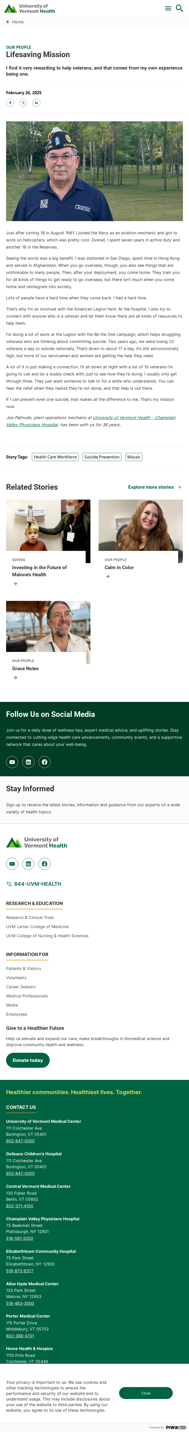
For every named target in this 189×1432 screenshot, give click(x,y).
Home (18, 21)
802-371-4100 (19, 1205)
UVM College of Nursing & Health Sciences (47, 935)
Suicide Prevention (102, 457)
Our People (18, 47)
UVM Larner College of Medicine (37, 926)
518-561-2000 (19, 1238)
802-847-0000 (20, 1140)
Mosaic (134, 457)
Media (12, 1005)
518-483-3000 (20, 1303)
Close (145, 1393)
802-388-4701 (20, 1335)
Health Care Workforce (55, 457)
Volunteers (16, 977)
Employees (16, 1014)
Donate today (28, 1060)
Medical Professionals (27, 995)
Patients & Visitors (23, 968)
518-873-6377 (19, 1270)
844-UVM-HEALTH (37, 884)
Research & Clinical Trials (30, 917)
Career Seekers (20, 986)
